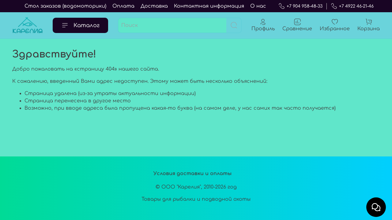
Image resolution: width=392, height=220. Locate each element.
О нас (258, 6)
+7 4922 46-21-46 (352, 6)
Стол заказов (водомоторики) (65, 6)
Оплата (123, 6)
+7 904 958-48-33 (300, 6)
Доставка (154, 6)
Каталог (80, 25)
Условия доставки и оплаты (192, 173)
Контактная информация (209, 6)
